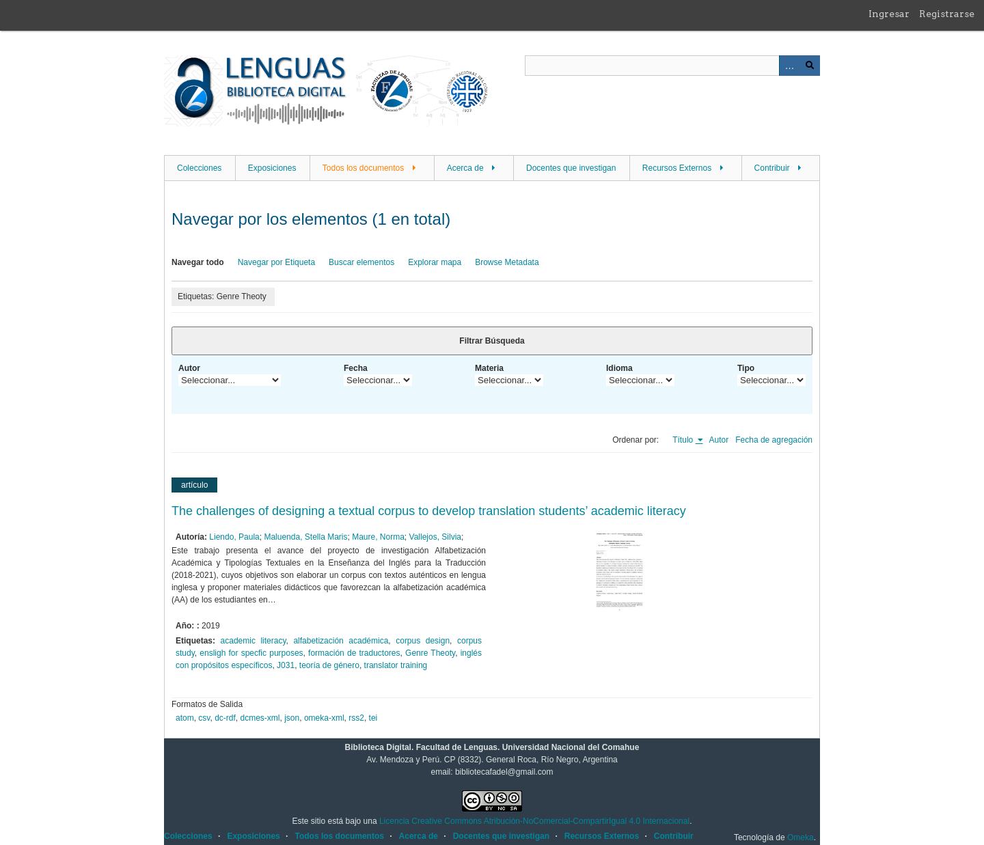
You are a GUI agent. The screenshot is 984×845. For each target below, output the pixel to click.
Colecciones (199, 168)
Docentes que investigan (571, 168)
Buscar (810, 65)
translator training (396, 665)
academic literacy (253, 641)
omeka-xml (324, 718)
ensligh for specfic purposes (251, 653)
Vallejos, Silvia (435, 537)
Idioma (619, 368)
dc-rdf (225, 718)
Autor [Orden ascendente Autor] (719, 440)
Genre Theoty (430, 653)
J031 (286, 665)
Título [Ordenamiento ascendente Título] (683, 440)
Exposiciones (272, 168)
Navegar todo (198, 262)
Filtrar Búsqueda (491, 341)
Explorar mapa (434, 262)
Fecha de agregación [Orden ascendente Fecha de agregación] (773, 440)
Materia (489, 368)
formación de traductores (354, 653)
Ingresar (889, 13)
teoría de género (329, 665)
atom (185, 718)
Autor (189, 368)
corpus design (423, 641)
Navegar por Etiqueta (276, 262)
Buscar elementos (361, 262)
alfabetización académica (340, 641)
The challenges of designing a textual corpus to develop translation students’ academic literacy (429, 511)
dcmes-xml (260, 718)
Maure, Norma (378, 537)
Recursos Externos (676, 168)
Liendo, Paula (234, 537)
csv (204, 718)
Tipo (745, 368)
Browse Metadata (506, 262)
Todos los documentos (363, 168)
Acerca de (465, 168)
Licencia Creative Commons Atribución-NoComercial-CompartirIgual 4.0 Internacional (534, 821)
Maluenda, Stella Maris (305, 537)
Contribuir (772, 168)
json (291, 718)
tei (373, 718)
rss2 (356, 718)
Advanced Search (789, 65)
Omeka (800, 837)
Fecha (356, 368)
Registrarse (946, 13)
